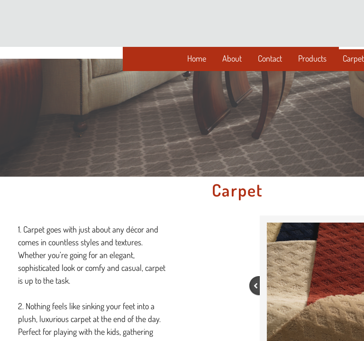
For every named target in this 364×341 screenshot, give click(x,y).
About (232, 58)
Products (312, 58)
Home (196, 58)
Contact (270, 58)
